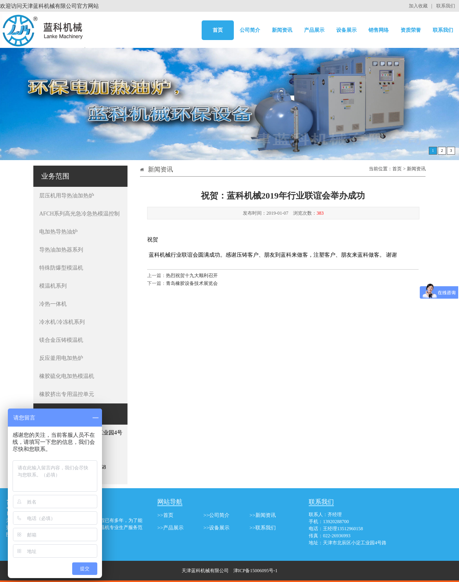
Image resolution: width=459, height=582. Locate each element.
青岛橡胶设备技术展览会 (192, 283)
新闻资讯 (282, 30)
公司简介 (250, 30)
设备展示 (346, 30)
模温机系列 (53, 286)
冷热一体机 (53, 304)
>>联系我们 (263, 528)
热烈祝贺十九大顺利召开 (192, 275)
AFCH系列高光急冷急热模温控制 (79, 214)
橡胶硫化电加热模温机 (66, 376)
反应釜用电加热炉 (61, 358)
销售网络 (378, 30)
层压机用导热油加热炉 (66, 196)
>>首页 (165, 515)
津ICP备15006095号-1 (255, 570)
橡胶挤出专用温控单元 (66, 394)
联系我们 (445, 6)
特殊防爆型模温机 (61, 268)
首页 (218, 30)
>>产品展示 (170, 528)
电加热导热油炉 (58, 232)
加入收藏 (418, 6)
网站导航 (169, 501)
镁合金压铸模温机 (61, 340)
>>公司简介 (217, 515)
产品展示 (314, 30)
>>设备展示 (217, 528)
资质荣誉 (411, 30)
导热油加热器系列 (61, 250)
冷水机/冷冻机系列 (62, 322)
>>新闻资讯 (263, 515)
